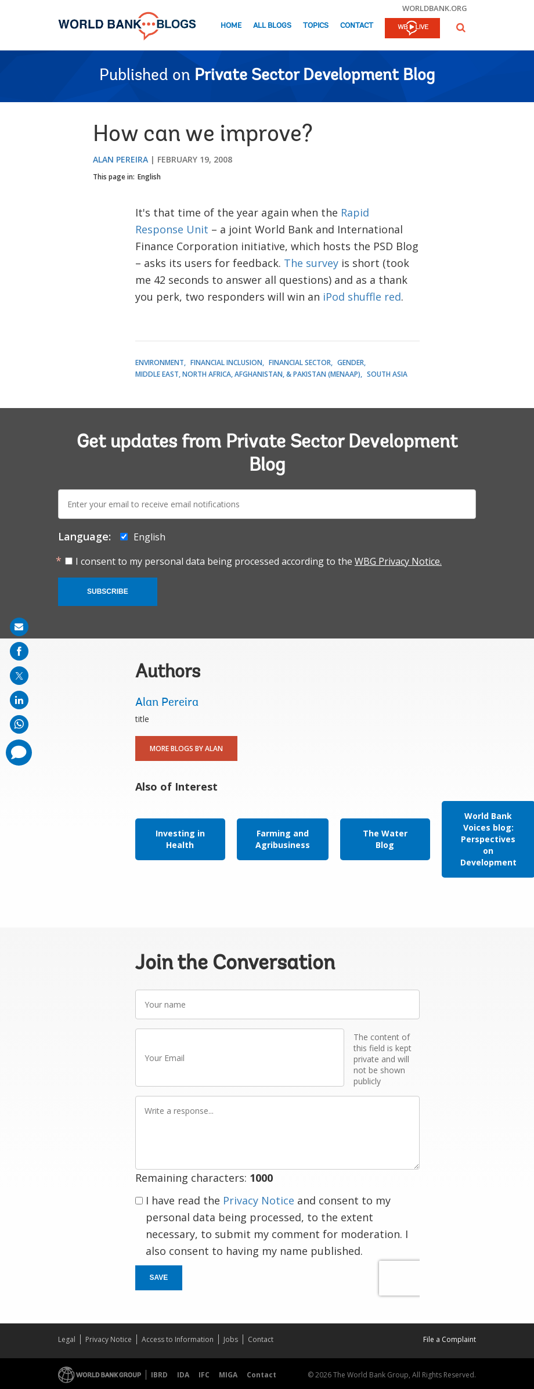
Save (159, 1277)
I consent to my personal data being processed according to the (258, 561)
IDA (183, 1375)
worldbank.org (434, 8)
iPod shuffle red (362, 297)
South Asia (387, 374)
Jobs (230, 1339)
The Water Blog (385, 839)
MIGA (228, 1375)
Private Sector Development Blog (314, 76)
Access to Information (178, 1339)
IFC (204, 1375)
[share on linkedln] (19, 700)
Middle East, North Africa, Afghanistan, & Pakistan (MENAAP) (247, 374)
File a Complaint (449, 1339)
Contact (356, 26)
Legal (66, 1339)
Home (231, 26)
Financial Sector (300, 362)
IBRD (159, 1375)
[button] (461, 28)
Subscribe (107, 591)
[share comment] (19, 752)
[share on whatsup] (19, 724)
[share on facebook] (19, 651)
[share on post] (19, 675)
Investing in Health (180, 839)
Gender (350, 362)
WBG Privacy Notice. (398, 561)
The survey (311, 263)
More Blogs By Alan (186, 748)
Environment (159, 362)
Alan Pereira (120, 159)
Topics (316, 26)
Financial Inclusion (226, 362)
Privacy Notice (258, 1200)
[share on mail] (19, 627)
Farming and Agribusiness (282, 839)
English (149, 177)
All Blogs (272, 26)
